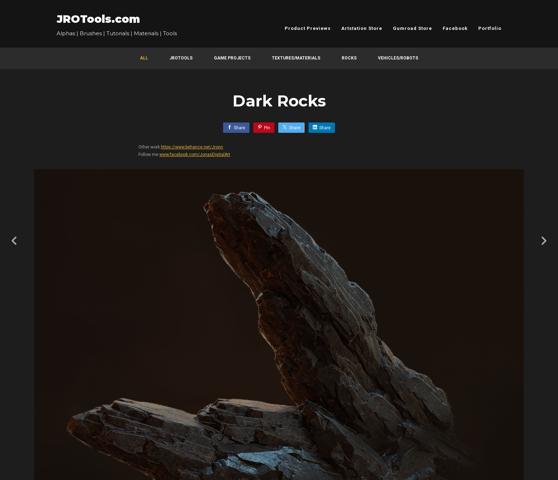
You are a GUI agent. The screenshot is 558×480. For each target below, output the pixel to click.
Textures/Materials (296, 58)
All (144, 58)
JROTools (181, 58)
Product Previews (308, 28)
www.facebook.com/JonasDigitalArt (194, 154)
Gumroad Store (412, 28)
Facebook (455, 28)
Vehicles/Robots (398, 58)
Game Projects (232, 58)
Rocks (349, 58)
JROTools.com (98, 19)
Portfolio (489, 28)
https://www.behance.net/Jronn (192, 147)
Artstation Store (361, 28)
